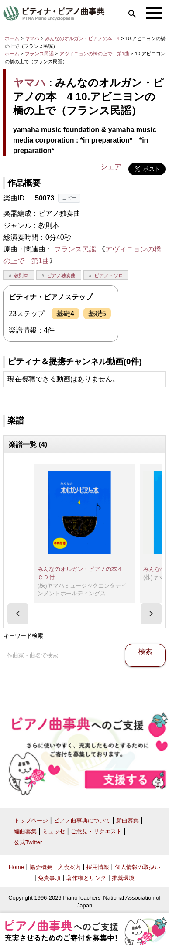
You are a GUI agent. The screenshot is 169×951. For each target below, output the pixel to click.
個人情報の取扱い (137, 867)
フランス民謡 (39, 53)
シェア (110, 166)
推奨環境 (123, 878)
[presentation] (17, 613)
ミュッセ (53, 831)
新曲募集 (127, 820)
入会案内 (69, 867)
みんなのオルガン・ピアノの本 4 (83, 38)
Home (16, 867)
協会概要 (41, 867)
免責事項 (49, 878)
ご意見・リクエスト (96, 831)
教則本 (21, 275)
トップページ (31, 820)
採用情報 (97, 867)
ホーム (12, 38)
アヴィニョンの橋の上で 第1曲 (95, 53)
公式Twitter (28, 842)
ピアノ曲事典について (82, 820)
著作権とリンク (86, 878)
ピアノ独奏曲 (61, 275)
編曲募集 (25, 831)
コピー (69, 197)
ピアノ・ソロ (108, 275)
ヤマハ (32, 38)
